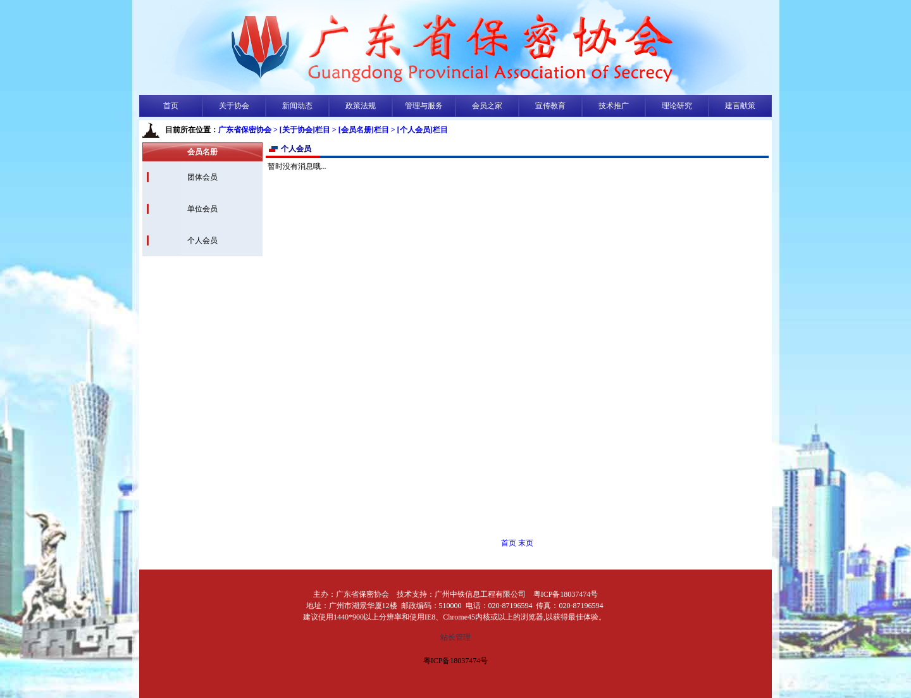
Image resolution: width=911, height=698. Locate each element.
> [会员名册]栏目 (360, 129)
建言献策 (740, 105)
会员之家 (487, 105)
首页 (170, 105)
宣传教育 (550, 105)
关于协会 (234, 105)
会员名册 (202, 151)
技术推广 (613, 105)
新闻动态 (297, 105)
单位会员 (202, 208)
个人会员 (202, 240)
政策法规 (360, 105)
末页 (525, 543)
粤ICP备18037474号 (455, 660)
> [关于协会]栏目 (301, 129)
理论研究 (677, 105)
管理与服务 (424, 105)
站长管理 (455, 637)
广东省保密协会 (244, 129)
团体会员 (202, 177)
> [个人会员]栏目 (419, 129)
